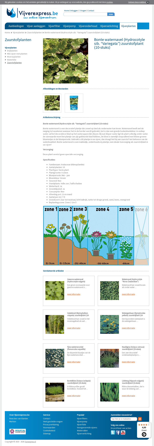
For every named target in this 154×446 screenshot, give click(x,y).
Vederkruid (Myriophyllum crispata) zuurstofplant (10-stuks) (78, 315)
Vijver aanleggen (36, 26)
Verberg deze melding (137, 2)
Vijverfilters (82, 418)
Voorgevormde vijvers (87, 427)
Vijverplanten (128, 26)
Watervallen (82, 430)
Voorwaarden (49, 427)
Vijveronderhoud (88, 26)
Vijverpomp (69, 26)
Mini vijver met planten (17, 53)
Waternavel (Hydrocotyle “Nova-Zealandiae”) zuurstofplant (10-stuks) (132, 281)
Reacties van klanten (18, 418)
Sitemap (47, 433)
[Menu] (149, 423)
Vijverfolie (81, 424)
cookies (109, 2)
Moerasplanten (14, 56)
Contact (91, 10)
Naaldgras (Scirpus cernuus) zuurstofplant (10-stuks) (133, 348)
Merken (12, 421)
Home (66, 10)
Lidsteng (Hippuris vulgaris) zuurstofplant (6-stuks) (133, 382)
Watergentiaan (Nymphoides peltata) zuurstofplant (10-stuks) (133, 315)
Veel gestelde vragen (53, 421)
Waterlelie (11, 59)
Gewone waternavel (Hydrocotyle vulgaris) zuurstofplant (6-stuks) (76, 281)
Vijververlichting (109, 26)
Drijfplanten (12, 50)
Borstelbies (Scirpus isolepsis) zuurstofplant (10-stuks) (79, 382)
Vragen (83, 10)
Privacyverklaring (51, 424)
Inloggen (74, 10)
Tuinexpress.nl (30, 441)
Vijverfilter (54, 26)
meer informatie (73, 294)
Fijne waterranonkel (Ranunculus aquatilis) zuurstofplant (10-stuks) (76, 349)
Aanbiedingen (16, 26)
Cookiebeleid (49, 430)
